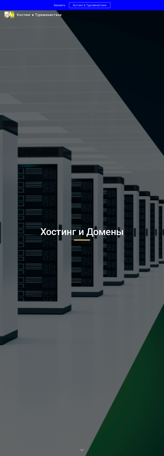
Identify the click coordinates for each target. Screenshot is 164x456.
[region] (82, 5)
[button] (82, 450)
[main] (82, 233)
